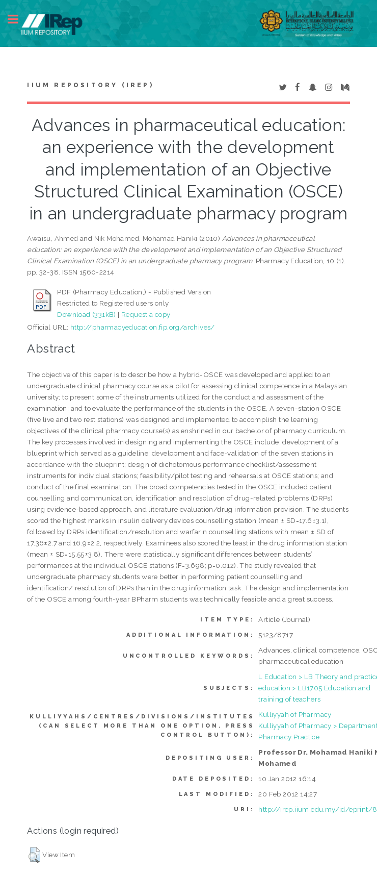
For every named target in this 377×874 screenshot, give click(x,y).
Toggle (18, 19)
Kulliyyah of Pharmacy (294, 714)
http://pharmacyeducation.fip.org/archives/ (142, 327)
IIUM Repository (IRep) (90, 85)
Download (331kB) (86, 314)
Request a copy (146, 314)
